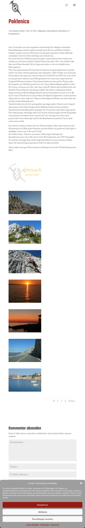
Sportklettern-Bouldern (57, 31)
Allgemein (42, 31)
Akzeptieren (42, 505)
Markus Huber (18, 31)
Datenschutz (44, 525)
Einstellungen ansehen (42, 519)
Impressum (55, 525)
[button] (81, 483)
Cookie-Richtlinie (32, 525)
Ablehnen (42, 512)
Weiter (72, 401)
